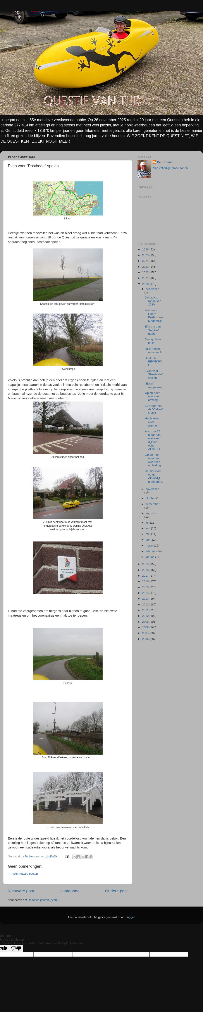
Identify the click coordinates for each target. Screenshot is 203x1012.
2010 (146, 615)
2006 (146, 639)
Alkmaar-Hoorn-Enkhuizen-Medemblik (154, 315)
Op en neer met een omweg (152, 396)
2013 (146, 598)
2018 (146, 570)
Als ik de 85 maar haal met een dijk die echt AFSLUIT (153, 440)
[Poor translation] (16, 948)
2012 (146, 604)
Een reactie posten (25, 873)
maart (150, 545)
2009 (146, 621)
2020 (146, 284)
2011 (146, 610)
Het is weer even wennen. (152, 422)
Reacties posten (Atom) (43, 900)
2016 (146, 581)
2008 (146, 627)
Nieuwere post (21, 891)
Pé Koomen (165, 162)
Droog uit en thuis (153, 341)
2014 (146, 593)
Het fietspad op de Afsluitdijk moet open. (154, 476)
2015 (146, 587)
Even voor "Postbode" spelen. (154, 374)
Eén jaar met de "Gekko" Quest (154, 409)
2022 (146, 272)
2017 (146, 575)
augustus (152, 513)
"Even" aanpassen (154, 385)
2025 (146, 255)
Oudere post (116, 891)
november (152, 489)
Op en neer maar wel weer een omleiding (153, 460)
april (149, 539)
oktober (151, 498)
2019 (146, 564)
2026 (146, 249)
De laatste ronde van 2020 (153, 301)
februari (151, 551)
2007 (146, 633)
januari (150, 557)
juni (148, 528)
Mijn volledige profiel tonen (170, 168)
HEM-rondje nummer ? (153, 350)
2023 (146, 266)
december (152, 289)
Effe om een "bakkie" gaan (153, 330)
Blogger (130, 917)
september (153, 504)
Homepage (69, 891)
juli (148, 522)
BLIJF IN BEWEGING (153, 361)
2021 (146, 278)
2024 (146, 260)
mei (148, 534)
